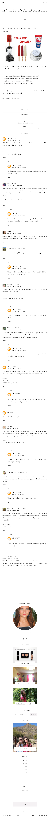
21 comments (25, 114)
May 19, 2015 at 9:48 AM (19, 395)
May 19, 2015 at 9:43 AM (19, 215)
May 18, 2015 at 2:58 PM (14, 329)
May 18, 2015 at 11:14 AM (14, 140)
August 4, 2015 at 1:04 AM (10, 558)
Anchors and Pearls (25, 10)
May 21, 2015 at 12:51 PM (19, 455)
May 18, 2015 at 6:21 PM (14, 368)
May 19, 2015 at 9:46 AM (19, 268)
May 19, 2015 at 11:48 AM (14, 414)
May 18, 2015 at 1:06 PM (14, 233)
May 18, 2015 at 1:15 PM (14, 250)
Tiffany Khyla (13, 328)
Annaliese (11, 426)
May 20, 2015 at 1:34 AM (14, 474)
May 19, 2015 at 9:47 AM (19, 350)
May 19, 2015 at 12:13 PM (14, 428)
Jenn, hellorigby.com (17, 472)
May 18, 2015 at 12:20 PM (14, 185)
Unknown (11, 138)
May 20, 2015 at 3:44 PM (14, 510)
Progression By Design (10, 382)
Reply (4, 157)
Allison (10, 231)
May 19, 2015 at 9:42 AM (19, 167)
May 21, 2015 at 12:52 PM (19, 540)
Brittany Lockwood (16, 508)
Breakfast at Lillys (16, 285)
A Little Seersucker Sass (15, 200)
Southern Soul (7, 527)
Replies (11, 162)
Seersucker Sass (14, 184)
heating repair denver (30, 565)
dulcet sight (43, 815)
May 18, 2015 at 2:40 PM (14, 286)
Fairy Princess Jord (16, 248)
